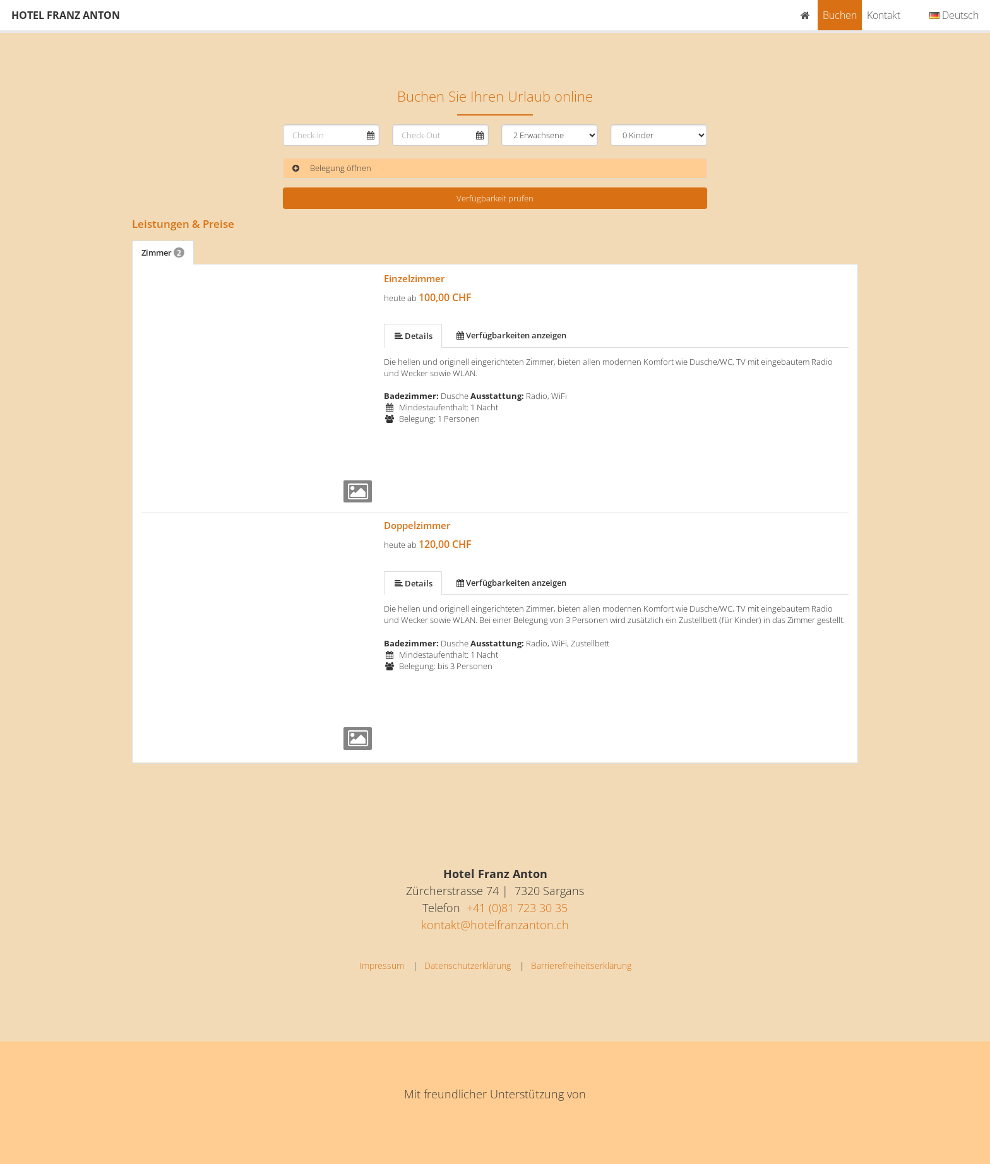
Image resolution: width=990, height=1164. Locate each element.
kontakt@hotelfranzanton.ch (495, 924)
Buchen (840, 15)
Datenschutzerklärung (467, 965)
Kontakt (883, 15)
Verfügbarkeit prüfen (495, 198)
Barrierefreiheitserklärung (581, 965)
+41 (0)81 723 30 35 (517, 907)
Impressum (381, 965)
